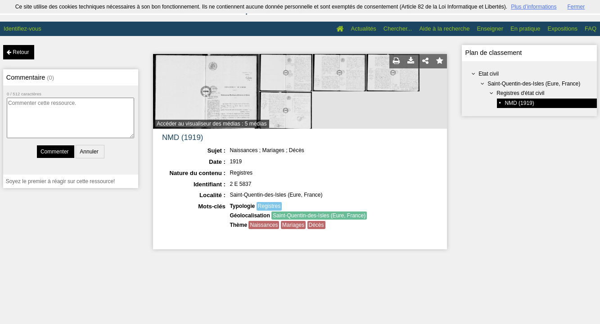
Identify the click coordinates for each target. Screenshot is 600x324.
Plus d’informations (533, 7)
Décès (316, 225)
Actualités (363, 28)
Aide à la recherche (444, 28)
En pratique (525, 28)
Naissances (264, 225)
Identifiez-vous (22, 28)
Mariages (293, 225)
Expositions (562, 28)
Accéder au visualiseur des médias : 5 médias (211, 124)
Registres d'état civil (520, 93)
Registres (269, 206)
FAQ (590, 28)
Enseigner (490, 28)
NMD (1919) (519, 103)
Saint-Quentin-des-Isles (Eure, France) (533, 84)
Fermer (576, 7)
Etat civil (488, 74)
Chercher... (397, 28)
